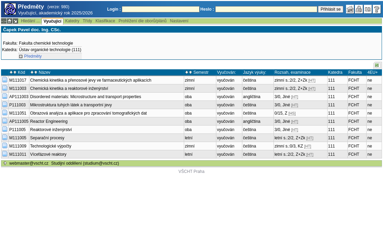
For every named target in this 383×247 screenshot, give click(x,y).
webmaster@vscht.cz (28, 163)
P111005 (17, 129)
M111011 (17, 154)
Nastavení (179, 21)
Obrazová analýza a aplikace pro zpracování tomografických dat (88, 113)
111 (331, 80)
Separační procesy (47, 138)
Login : (114, 9)
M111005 (17, 138)
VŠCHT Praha (192, 171)
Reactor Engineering (48, 121)
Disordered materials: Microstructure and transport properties (85, 96)
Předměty (32, 56)
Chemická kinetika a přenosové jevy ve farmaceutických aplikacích (90, 80)
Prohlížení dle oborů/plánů (142, 21)
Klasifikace (105, 21)
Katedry (72, 21)
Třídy (87, 21)
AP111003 (18, 96)
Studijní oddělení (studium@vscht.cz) (85, 163)
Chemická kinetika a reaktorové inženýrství (69, 88)
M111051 (17, 113)
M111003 (17, 88)
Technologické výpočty (50, 146)
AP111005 (18, 121)
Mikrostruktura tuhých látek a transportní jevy (71, 105)
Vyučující (52, 21)
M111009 (17, 146)
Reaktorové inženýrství (51, 129)
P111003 (17, 105)
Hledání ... (30, 21)
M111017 (17, 80)
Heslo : (207, 9)
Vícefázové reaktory (48, 154)
